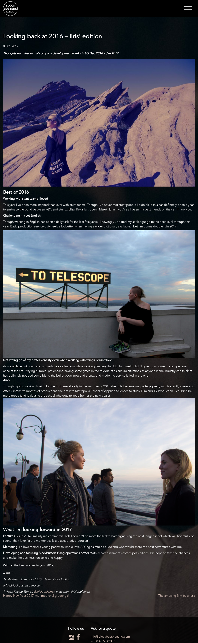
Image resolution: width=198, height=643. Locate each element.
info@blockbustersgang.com (110, 637)
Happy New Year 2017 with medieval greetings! (36, 596)
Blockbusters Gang (10, 8)
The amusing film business (176, 596)
